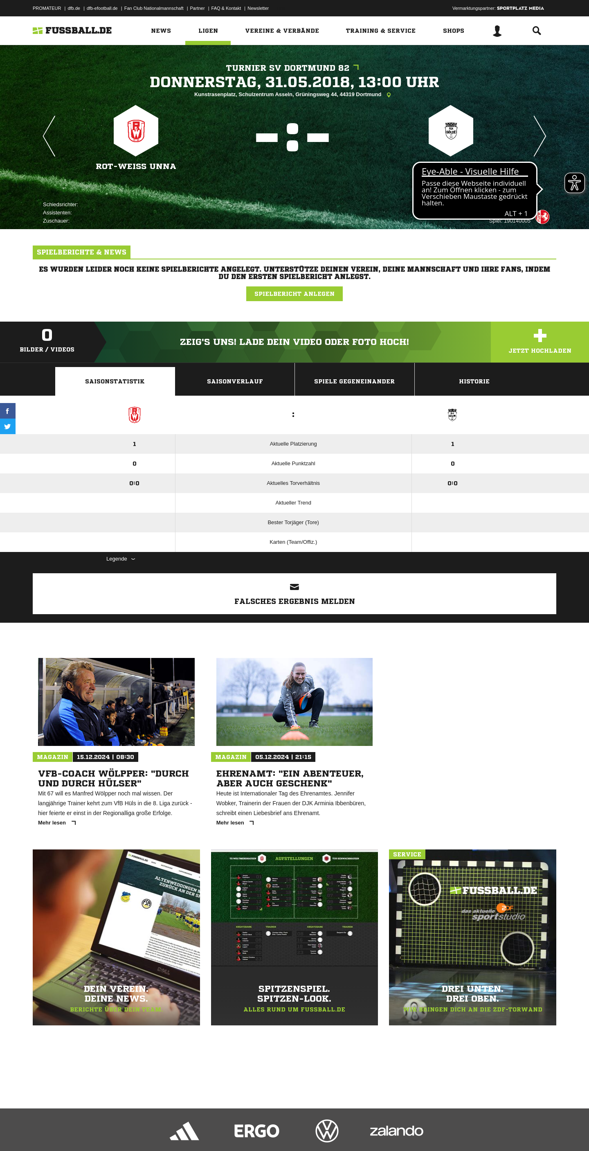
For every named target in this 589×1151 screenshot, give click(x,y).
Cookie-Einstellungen (272, 1131)
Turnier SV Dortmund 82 (294, 68)
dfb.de (73, 8)
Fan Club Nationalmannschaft (154, 8)
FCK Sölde (451, 166)
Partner (197, 8)
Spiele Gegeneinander (354, 381)
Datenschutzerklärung (84, 1131)
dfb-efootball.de (102, 8)
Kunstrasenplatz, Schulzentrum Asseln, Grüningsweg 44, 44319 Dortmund (294, 95)
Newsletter (258, 8)
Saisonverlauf (235, 381)
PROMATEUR (47, 8)
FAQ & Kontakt (226, 8)
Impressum (44, 1131)
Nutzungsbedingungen (135, 1131)
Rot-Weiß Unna (136, 166)
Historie (474, 381)
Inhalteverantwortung (222, 1131)
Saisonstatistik (115, 381)
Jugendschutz (179, 1131)
